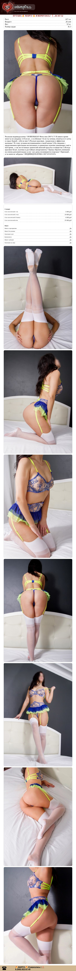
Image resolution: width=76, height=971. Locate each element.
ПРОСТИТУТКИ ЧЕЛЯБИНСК (21, 11)
